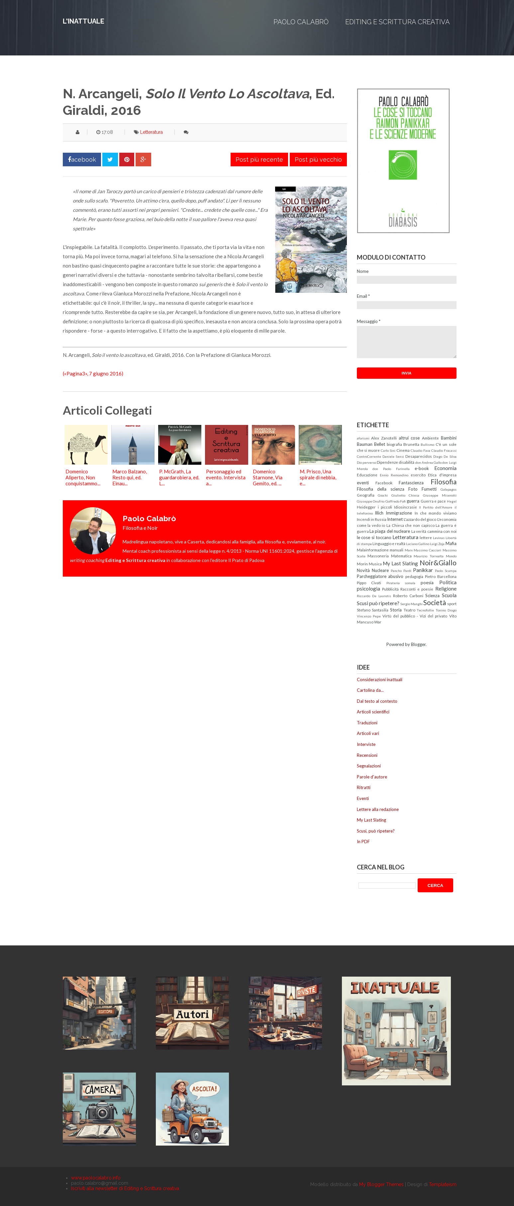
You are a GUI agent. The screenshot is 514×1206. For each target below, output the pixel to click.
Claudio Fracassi (444, 450)
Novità (363, 570)
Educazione (367, 474)
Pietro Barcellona (441, 576)
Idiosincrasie (405, 507)
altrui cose (409, 438)
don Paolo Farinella (391, 469)
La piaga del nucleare (389, 531)
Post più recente (259, 159)
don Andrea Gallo (428, 462)
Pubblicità (390, 589)
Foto (413, 489)
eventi (363, 482)
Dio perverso (366, 462)
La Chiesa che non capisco (410, 525)
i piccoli (385, 507)
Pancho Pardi (401, 571)
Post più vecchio (318, 159)
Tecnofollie (425, 610)
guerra (413, 501)
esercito (418, 474)
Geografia (365, 495)
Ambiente (430, 438)
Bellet (379, 444)
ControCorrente (369, 456)
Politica (448, 582)
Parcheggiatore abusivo (380, 576)
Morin (362, 563)
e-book (422, 468)
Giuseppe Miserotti (440, 495)
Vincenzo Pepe (369, 616)
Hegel (452, 501)
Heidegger (366, 507)
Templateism (443, 1184)
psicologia (368, 589)
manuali (396, 549)
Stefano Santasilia (373, 609)
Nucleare (380, 570)
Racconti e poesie (416, 589)
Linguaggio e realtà (388, 543)
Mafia (451, 543)
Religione (446, 589)
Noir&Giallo (438, 562)
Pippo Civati (369, 582)
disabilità (406, 462)
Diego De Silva (444, 456)
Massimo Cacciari (427, 550)
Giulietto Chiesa (405, 495)
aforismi (363, 438)
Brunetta (411, 444)
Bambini (449, 438)
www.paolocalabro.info (96, 1177)
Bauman (364, 444)
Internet (395, 519)
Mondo (451, 556)
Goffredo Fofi (395, 501)
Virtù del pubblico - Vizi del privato (415, 615)
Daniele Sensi (393, 456)
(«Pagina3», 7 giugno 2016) (93, 373)
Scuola (449, 595)
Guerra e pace (433, 501)
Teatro (409, 609)
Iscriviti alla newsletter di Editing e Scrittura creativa (125, 1188)
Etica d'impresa (442, 474)
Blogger (418, 644)
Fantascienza (411, 482)
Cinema (403, 450)
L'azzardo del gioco (420, 519)
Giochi (383, 495)
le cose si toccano (374, 537)
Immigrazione (399, 513)
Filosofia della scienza (380, 489)
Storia (396, 609)
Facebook (383, 482)
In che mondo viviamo (436, 513)
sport (452, 603)
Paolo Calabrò (301, 22)
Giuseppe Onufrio (371, 501)
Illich (379, 513)
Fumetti (429, 489)
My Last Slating (400, 563)
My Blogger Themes (381, 1184)
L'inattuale (83, 21)
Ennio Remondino (394, 475)
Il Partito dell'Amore (435, 507)
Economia (445, 468)
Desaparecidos (418, 456)
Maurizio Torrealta (429, 556)
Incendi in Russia (371, 519)
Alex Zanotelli (384, 438)
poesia (427, 582)
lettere (426, 537)
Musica (375, 563)
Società (434, 602)
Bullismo (427, 444)
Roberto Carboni (408, 595)
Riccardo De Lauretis (374, 596)
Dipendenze (387, 462)
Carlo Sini (388, 450)
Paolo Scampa (445, 571)
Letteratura (151, 132)
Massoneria (378, 555)
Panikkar (423, 570)
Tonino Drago (446, 610)
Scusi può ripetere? (378, 603)
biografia (394, 444)
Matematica (401, 555)
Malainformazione (373, 549)
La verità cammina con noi (434, 531)
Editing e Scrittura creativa (397, 22)
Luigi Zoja (437, 544)
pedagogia (414, 576)
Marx (409, 550)
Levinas (439, 538)
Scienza (432, 595)
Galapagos (449, 489)
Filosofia (444, 481)
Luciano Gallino (417, 544)
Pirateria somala (401, 583)
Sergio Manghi (411, 604)
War (377, 621)
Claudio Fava (420, 450)
